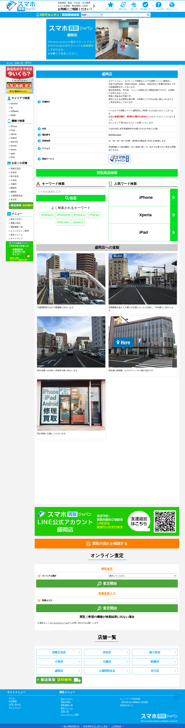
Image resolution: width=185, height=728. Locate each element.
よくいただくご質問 (20, 231)
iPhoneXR (63, 215)
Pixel (13, 130)
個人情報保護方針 (72, 726)
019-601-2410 (115, 135)
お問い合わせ (15, 704)
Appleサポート (126, 705)
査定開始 (107, 583)
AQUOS (14, 142)
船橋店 (14, 188)
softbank (136, 702)
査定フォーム (17, 235)
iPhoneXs (47, 215)
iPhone (14, 126)
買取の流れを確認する (107, 543)
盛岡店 (14, 192)
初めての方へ (17, 219)
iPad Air (95, 215)
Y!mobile (144, 702)
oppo (13, 153)
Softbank (14, 111)
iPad (13, 157)
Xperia (13, 134)
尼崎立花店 (16, 168)
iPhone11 (80, 215)
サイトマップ (17, 238)
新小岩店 (15, 176)
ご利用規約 (116, 726)
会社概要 (13, 701)
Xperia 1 (78, 222)
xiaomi (13, 149)
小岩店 (14, 180)
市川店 (14, 199)
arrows (14, 146)
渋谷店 (14, 172)
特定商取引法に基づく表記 (95, 726)
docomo (14, 103)
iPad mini (63, 222)
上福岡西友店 (17, 195)
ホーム (10, 63)
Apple (13, 115)
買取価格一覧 (17, 227)
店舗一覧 (19, 63)
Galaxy (14, 138)
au (12, 107)
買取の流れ (16, 223)
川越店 (14, 184)
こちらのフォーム (60, 623)
